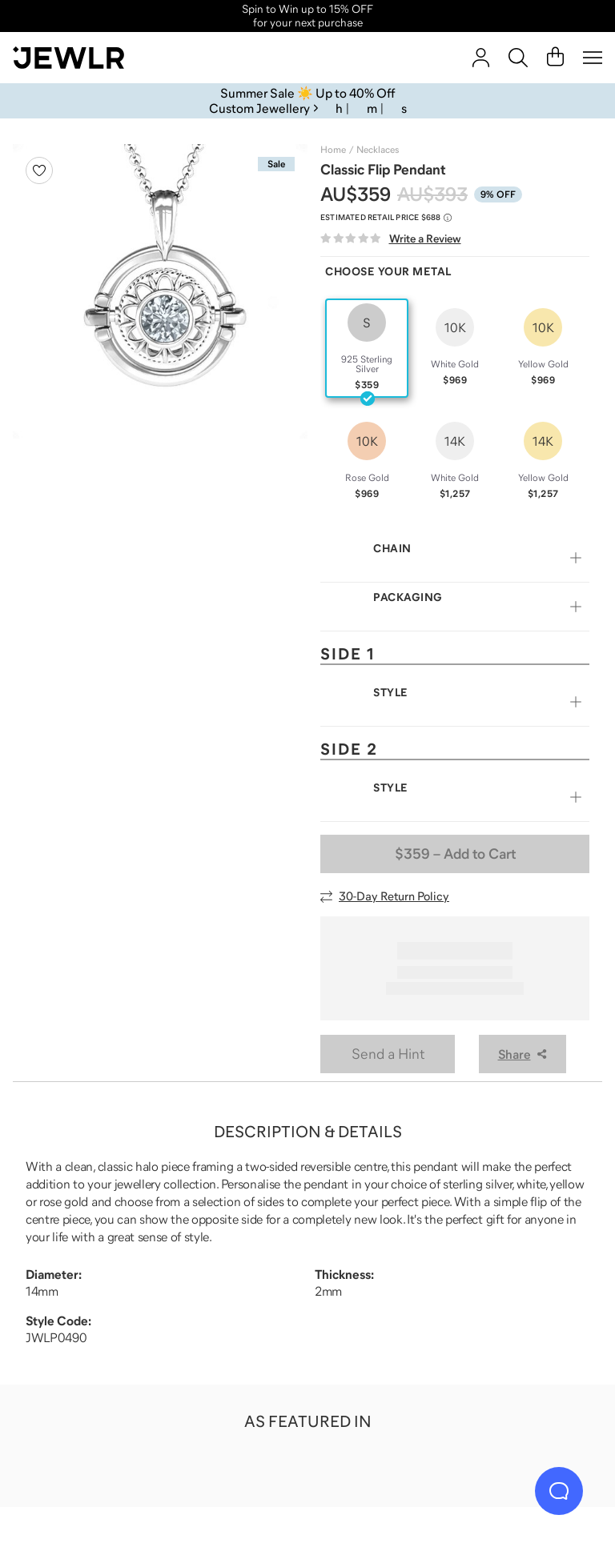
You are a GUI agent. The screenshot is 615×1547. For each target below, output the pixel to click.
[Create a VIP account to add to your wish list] (39, 170)
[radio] (366, 348)
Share (522, 1054)
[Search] (518, 57)
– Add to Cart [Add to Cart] (455, 854)
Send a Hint (388, 1054)
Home (333, 149)
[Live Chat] (559, 1491)
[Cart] (555, 57)
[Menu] (592, 57)
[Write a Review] (390, 239)
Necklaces (377, 149)
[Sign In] (480, 57)
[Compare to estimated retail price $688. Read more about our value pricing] (386, 217)
